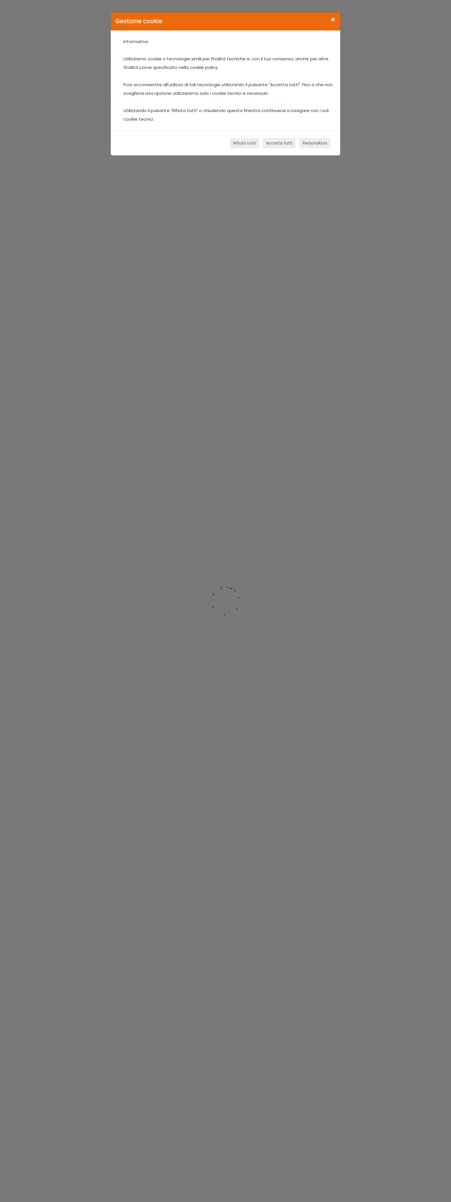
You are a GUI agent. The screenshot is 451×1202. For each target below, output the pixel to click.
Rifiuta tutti (244, 143)
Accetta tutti (279, 143)
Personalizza (315, 143)
